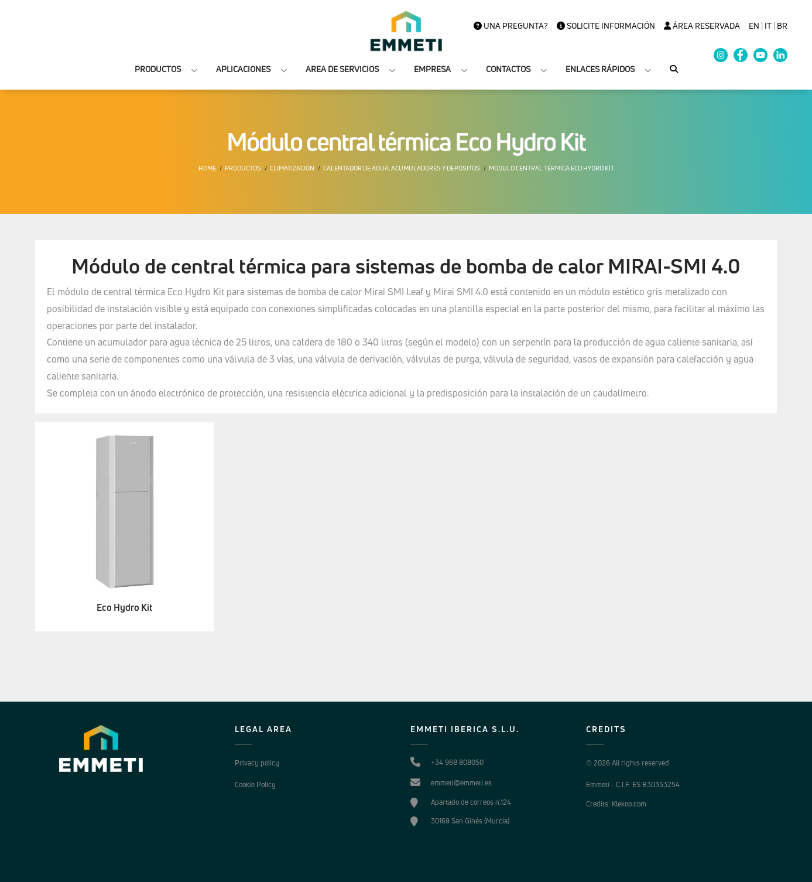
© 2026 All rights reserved (627, 763)
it (768, 25)
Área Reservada (702, 25)
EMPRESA (432, 68)
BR (782, 25)
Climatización (292, 168)
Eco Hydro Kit (124, 607)
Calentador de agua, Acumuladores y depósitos (401, 168)
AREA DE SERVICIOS (342, 68)
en (754, 25)
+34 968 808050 (457, 762)
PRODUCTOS (158, 68)
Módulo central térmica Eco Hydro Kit (551, 168)
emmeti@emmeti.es (461, 783)
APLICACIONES (243, 68)
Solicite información (606, 25)
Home (207, 168)
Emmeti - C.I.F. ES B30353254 (633, 784)
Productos (243, 168)
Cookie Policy (255, 784)
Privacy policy (257, 763)
